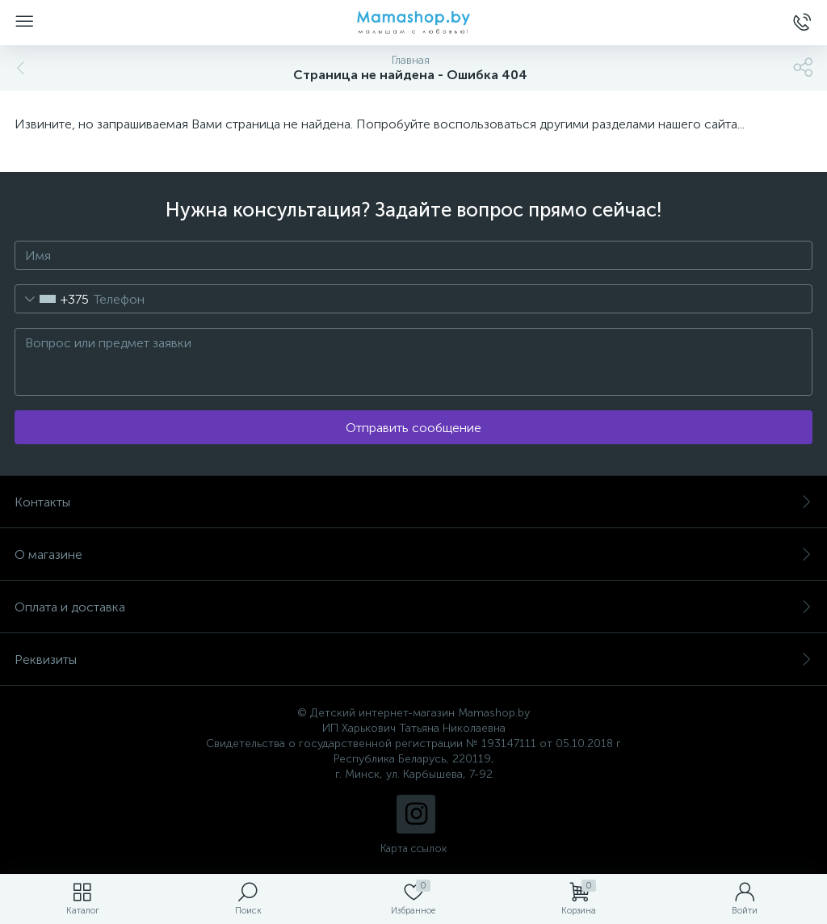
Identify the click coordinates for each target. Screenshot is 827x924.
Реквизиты (413, 659)
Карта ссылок (413, 848)
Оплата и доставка (413, 607)
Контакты (413, 502)
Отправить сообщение (413, 427)
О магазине (413, 554)
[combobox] (52, 299)
